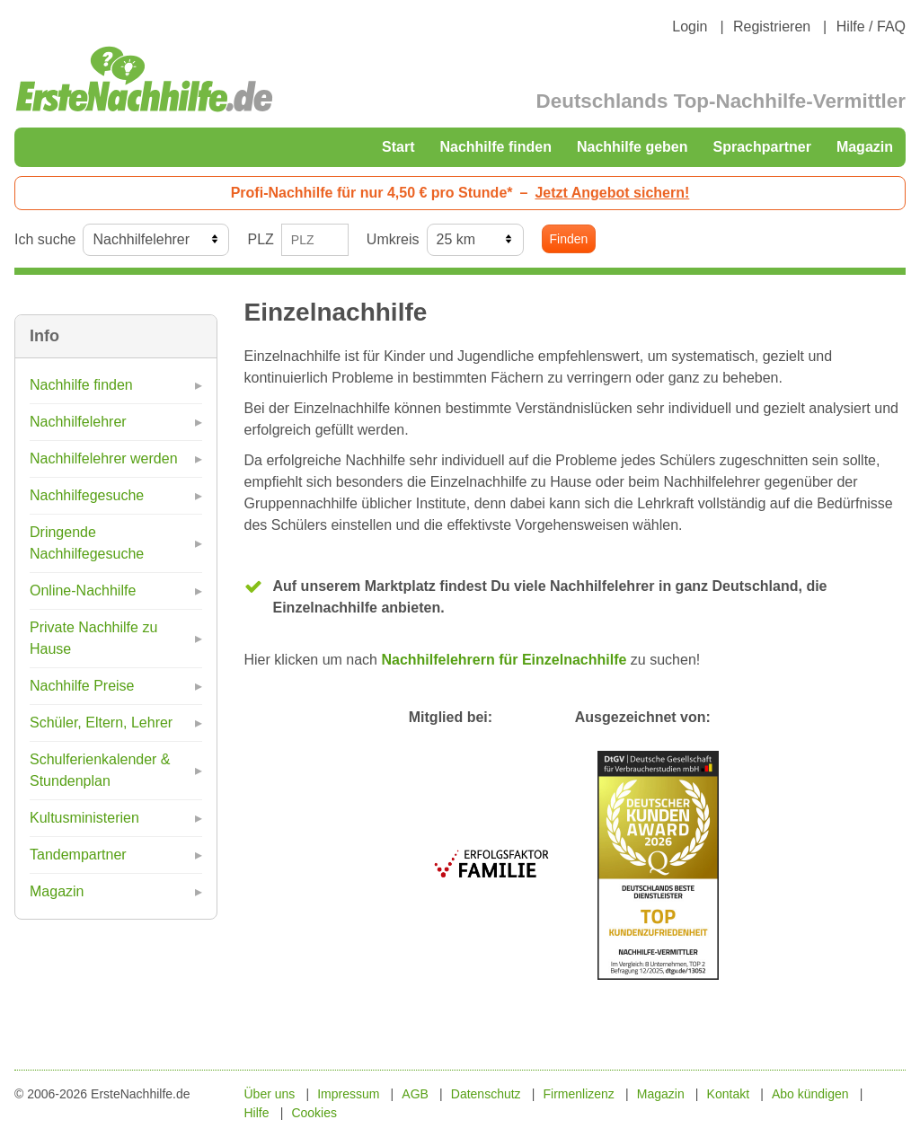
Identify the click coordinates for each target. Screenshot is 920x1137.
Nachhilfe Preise (82, 685)
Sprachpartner (762, 146)
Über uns (270, 1094)
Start (398, 146)
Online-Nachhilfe (83, 590)
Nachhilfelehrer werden (104, 458)
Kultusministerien (84, 817)
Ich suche (44, 239)
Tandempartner (78, 854)
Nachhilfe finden (495, 146)
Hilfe (257, 1113)
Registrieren (771, 26)
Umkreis (393, 239)
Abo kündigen (810, 1094)
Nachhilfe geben (632, 146)
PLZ (260, 239)
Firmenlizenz (579, 1094)
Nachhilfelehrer (78, 421)
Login (689, 26)
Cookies (314, 1113)
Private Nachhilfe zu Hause (93, 638)
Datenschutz (486, 1094)
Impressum (348, 1094)
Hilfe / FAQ (871, 26)
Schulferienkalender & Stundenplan (100, 770)
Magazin (864, 146)
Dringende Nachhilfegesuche (87, 542)
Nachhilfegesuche (87, 495)
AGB (415, 1094)
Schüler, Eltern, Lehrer (101, 722)
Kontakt (728, 1094)
